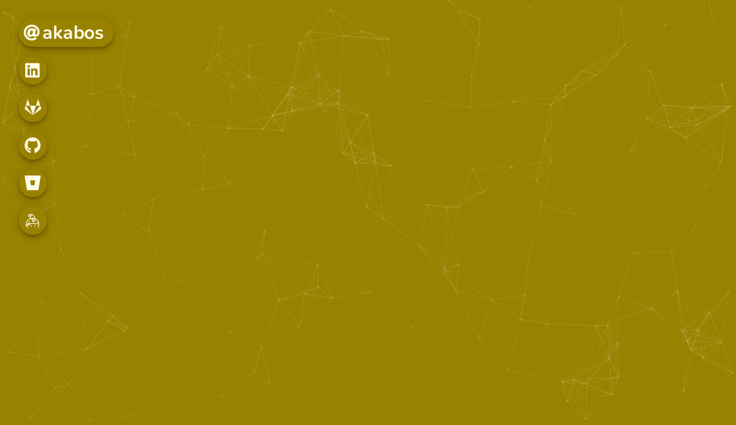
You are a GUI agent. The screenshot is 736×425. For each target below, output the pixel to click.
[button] (33, 70)
